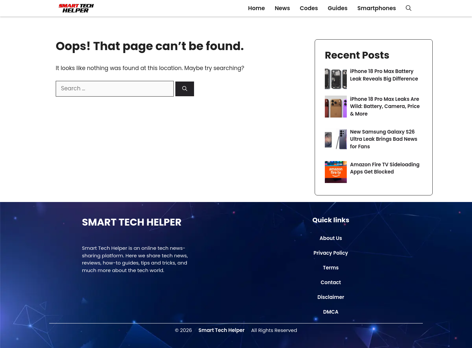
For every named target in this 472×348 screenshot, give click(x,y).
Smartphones (376, 8)
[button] (408, 8)
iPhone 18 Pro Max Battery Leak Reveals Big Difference (384, 75)
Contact (331, 282)
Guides (337, 8)
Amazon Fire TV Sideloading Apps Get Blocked (385, 168)
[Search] (184, 89)
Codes (309, 8)
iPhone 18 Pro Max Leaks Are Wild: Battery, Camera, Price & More (385, 106)
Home (256, 8)
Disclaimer (330, 297)
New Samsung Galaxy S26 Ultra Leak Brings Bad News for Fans (383, 139)
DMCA (331, 311)
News (282, 8)
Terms (331, 267)
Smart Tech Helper (222, 330)
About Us (331, 238)
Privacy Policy (331, 252)
